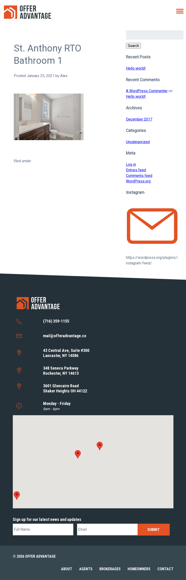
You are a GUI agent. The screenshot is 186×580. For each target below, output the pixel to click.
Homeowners (139, 569)
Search (133, 46)
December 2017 (139, 119)
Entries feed (136, 170)
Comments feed (139, 175)
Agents (85, 569)
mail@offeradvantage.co (64, 335)
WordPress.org (138, 181)
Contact (165, 569)
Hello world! (136, 68)
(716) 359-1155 (56, 321)
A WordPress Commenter (147, 91)
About (66, 569)
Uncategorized (138, 142)
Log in (131, 164)
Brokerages (110, 569)
